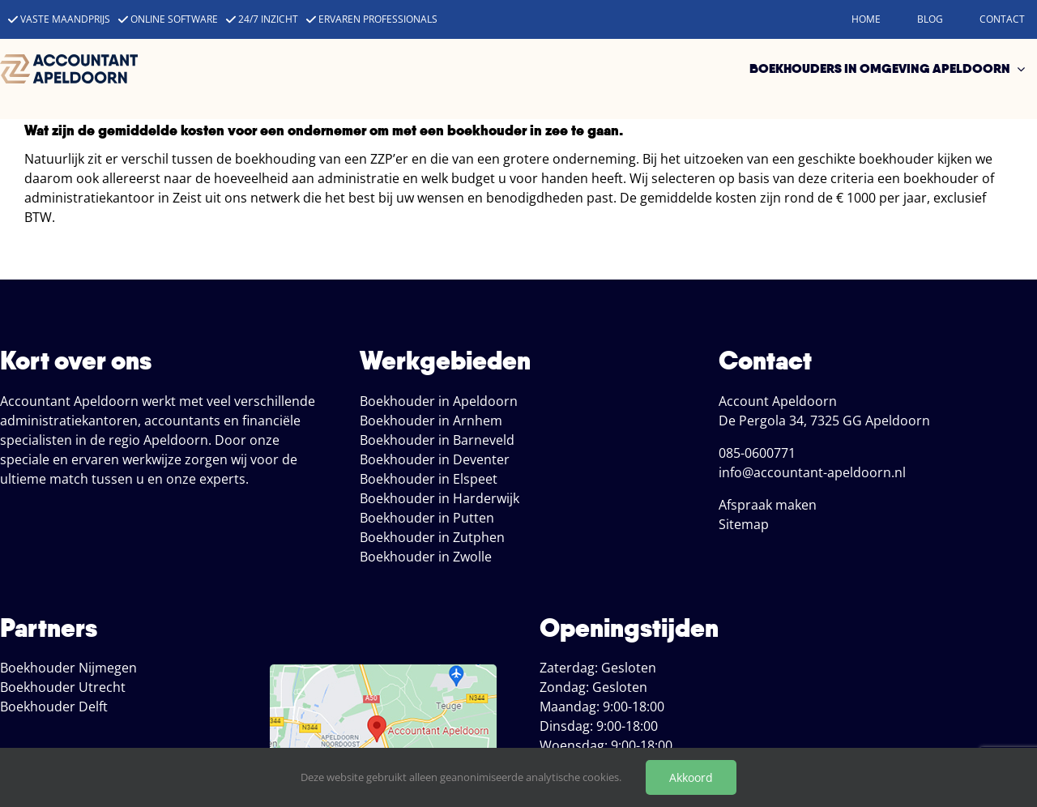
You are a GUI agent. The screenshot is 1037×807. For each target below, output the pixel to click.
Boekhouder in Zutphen (432, 537)
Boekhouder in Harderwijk (439, 498)
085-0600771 (757, 453)
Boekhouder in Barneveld (437, 440)
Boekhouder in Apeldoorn (439, 401)
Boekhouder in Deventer (435, 459)
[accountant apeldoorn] (69, 61)
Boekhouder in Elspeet (428, 479)
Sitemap (744, 524)
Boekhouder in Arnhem (431, 420)
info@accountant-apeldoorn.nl (812, 472)
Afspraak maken (768, 505)
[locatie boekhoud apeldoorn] (383, 671)
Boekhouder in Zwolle (426, 557)
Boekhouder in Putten (427, 518)
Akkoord (691, 777)
